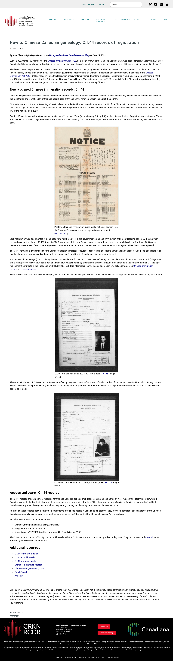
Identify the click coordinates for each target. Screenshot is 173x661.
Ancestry (19, 576)
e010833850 (61, 233)
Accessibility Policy (71, 657)
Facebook (155, 6)
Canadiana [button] (86, 20)
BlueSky (150, 4)
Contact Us (104, 627)
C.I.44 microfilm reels (25, 557)
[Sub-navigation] (53, 21)
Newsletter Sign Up (106, 633)
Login (84, 4)
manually (149, 537)
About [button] (164, 20)
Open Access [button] (70, 20)
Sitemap (81, 657)
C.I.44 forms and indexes (26, 553)
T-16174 (108, 482)
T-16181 (104, 373)
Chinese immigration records (28, 564)
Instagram (167, 6)
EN (100, 4)
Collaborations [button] (122, 20)
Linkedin (161, 6)
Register (91, 4)
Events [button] (153, 20)
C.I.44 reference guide (25, 561)
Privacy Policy (58, 657)
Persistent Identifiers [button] (101, 20)
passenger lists (29, 269)
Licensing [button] (52, 20)
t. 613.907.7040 (61, 634)
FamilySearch (21, 572)
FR (103, 4)
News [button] (136, 20)
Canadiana (14, 616)
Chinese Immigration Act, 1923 (29, 568)
